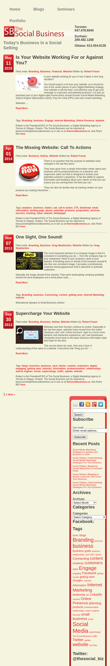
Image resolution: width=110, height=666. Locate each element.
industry (47, 368)
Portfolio (17, 21)
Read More (22, 108)
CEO (92, 554)
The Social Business (82, 636)
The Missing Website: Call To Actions (53, 147)
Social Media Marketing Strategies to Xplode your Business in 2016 (85, 452)
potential (59, 210)
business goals (82, 550)
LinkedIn (96, 594)
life (87, 595)
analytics (27, 207)
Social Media (80, 627)
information (22, 210)
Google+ (78, 580)
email (95, 207)
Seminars (66, 9)
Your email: (78, 427)
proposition (82, 210)
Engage (49, 120)
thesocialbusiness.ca (78, 131)
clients (62, 365)
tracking (30, 213)
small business (81, 616)
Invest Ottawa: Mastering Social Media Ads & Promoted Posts (87, 468)
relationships (93, 368)
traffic (60, 371)
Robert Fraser (92, 71)
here (22, 133)
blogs (25, 365)
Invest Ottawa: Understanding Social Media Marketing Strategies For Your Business (87, 460)
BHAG (76, 535)
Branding (34, 71)
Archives (79, 499)
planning (95, 603)
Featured (57, 71)
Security (76, 615)
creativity (78, 563)
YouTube (93, 645)
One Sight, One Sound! (39, 237)
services (95, 210)
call (55, 207)
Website (67, 71)
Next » (11, 394)
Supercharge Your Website (43, 313)
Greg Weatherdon (61, 245)
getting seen (76, 295)
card (54, 365)
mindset (76, 599)
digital (93, 365)
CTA (76, 207)
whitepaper (60, 213)
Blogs (38, 9)
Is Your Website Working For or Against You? (59, 60)
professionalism (76, 368)
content (63, 295)
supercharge (49, 371)
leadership (79, 594)
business (38, 120)
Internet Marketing (65, 120)
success (20, 213)
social (37, 371)
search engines (24, 371)
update (68, 371)
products (70, 210)
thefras (44, 156)
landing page (37, 210)
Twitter (78, 640)
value (40, 213)
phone (48, 210)
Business (45, 71)
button (48, 207)
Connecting (51, 295)
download (85, 207)
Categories (80, 513)
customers (83, 365)
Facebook (89, 573)
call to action (65, 207)
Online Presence (85, 120)
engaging (21, 368)
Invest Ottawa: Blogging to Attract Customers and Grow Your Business (87, 476)
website (100, 120)
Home (15, 9)
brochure (35, 365)
